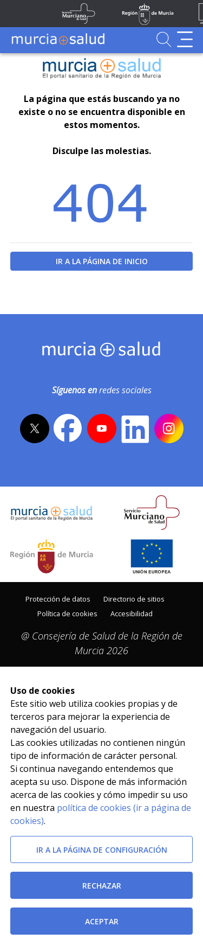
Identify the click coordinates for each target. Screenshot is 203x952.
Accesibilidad (131, 613)
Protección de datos (57, 599)
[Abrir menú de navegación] (185, 39)
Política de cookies (67, 613)
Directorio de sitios (134, 599)
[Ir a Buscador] (164, 39)
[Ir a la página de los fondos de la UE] (151, 556)
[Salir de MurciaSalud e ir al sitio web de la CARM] (51, 556)
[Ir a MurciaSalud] (58, 39)
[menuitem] (57, 598)
